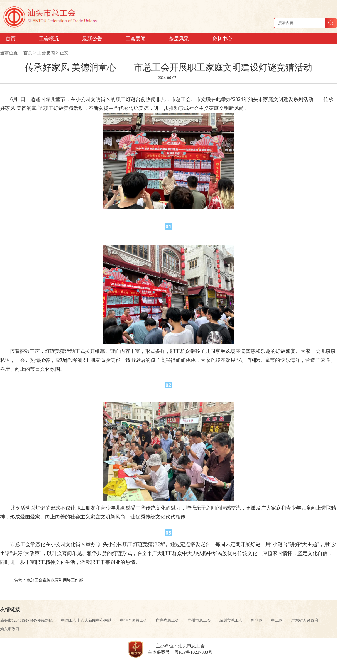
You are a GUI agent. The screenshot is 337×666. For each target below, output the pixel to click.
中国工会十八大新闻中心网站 (86, 620)
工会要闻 (46, 52)
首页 (27, 52)
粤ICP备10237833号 (193, 652)
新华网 (257, 620)
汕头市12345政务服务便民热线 (26, 620)
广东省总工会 (167, 620)
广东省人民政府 (304, 620)
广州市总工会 (199, 620)
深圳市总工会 (231, 620)
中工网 (277, 620)
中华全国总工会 (133, 620)
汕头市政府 (9, 629)
